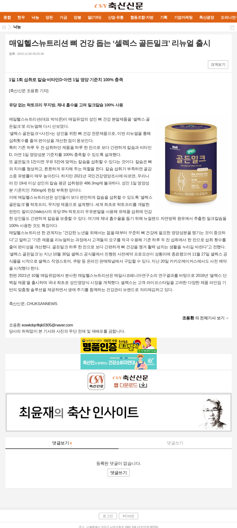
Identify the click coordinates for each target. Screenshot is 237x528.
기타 (42, 64)
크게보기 (218, 64)
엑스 (23, 64)
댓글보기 (62, 443)
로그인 (108, 516)
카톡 (32, 64)
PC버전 (128, 516)
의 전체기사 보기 (203, 318)
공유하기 (232, 27)
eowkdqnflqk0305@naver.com (47, 325)
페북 (13, 64)
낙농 (17, 27)
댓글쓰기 (175, 443)
